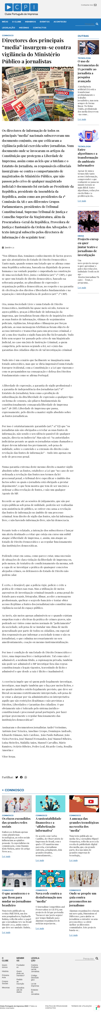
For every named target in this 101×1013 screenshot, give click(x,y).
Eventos (45, 22)
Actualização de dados (20, 990)
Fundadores (21, 966)
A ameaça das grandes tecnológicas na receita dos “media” (84, 824)
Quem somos (4, 966)
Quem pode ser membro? (21, 973)
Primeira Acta (5, 976)
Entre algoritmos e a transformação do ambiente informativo (88, 157)
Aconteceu (60, 22)
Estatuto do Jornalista (35, 992)
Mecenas (24, 27)
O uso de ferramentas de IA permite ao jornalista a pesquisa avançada (88, 71)
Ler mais (82, 119)
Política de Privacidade (56, 1006)
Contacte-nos (88, 5)
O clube (5, 959)
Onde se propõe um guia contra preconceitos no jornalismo (82, 899)
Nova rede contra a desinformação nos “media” (49, 897)
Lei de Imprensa (35, 985)
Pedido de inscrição (20, 981)
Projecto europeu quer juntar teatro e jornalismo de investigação (88, 247)
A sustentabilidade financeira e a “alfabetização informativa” (48, 824)
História (5, 971)
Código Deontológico (35, 977)
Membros (30, 22)
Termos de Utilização (81, 1006)
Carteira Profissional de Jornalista (35, 968)
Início (5, 22)
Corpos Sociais (5, 982)
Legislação (8, 27)
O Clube (16, 22)
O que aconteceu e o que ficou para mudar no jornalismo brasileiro (16, 899)
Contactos (39, 27)
